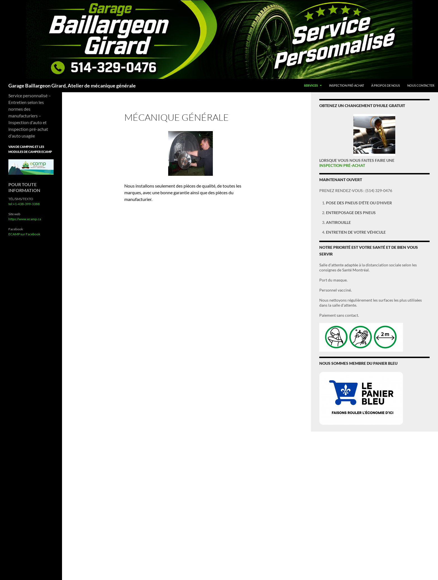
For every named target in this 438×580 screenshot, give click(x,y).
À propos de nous (385, 85)
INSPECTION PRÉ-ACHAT (342, 165)
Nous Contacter (420, 85)
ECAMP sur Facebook (24, 234)
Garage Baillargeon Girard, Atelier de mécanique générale (72, 85)
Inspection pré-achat (346, 85)
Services (311, 85)
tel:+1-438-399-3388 (24, 204)
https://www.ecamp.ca (24, 219)
